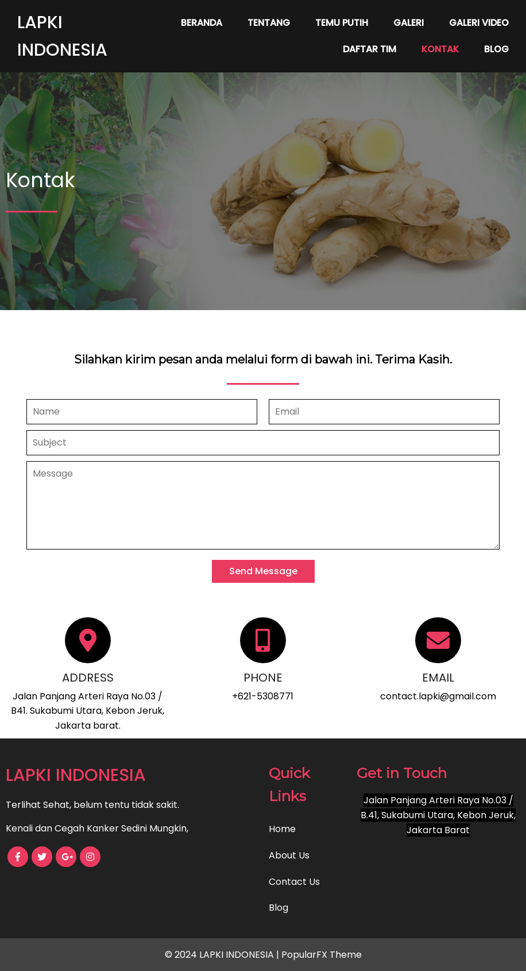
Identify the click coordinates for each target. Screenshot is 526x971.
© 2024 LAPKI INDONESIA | (223, 954)
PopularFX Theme (321, 954)
